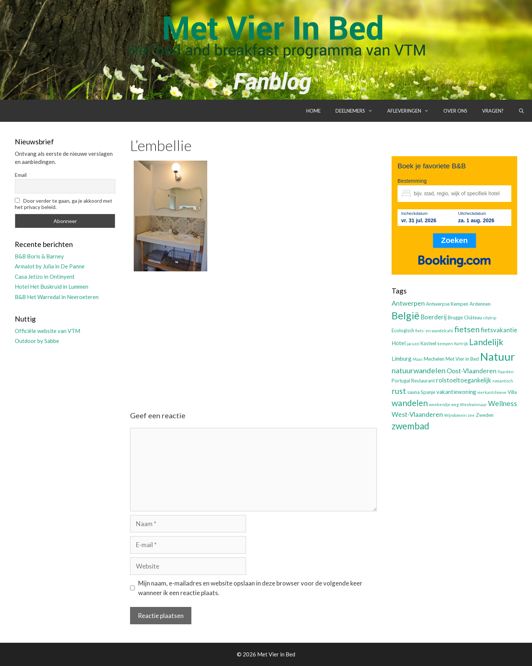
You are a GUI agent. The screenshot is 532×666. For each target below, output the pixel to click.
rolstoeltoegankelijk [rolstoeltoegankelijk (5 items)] (463, 380)
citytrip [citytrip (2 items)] (489, 317)
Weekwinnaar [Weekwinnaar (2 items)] (473, 404)
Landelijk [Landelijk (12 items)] (486, 342)
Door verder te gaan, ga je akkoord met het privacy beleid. (63, 204)
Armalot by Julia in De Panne (50, 266)
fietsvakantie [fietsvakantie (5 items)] (499, 330)
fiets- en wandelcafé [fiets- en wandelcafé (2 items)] (434, 330)
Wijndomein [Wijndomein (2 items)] (455, 415)
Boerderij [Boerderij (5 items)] (434, 317)
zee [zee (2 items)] (471, 415)
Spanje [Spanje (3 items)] (428, 392)
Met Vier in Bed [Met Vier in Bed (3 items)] (462, 359)
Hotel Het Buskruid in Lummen (51, 286)
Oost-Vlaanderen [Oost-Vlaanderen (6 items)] (472, 371)
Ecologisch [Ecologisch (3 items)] (403, 330)
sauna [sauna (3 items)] (413, 392)
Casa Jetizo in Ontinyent (45, 276)
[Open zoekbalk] (521, 111)
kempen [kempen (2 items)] (445, 343)
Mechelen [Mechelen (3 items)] (434, 359)
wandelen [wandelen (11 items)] (410, 403)
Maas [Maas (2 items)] (418, 359)
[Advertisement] (253, 335)
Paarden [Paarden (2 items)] (506, 371)
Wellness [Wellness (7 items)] (502, 403)
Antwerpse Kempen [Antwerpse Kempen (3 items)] (447, 304)
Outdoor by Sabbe (37, 340)
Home (313, 111)
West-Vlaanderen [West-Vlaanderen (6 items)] (417, 414)
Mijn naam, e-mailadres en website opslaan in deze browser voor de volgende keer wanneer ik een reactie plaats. (250, 588)
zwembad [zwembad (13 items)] (410, 425)
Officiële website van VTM (47, 330)
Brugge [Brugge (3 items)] (455, 317)
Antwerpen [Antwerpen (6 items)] (408, 303)
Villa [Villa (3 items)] (512, 392)
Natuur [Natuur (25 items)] (497, 356)
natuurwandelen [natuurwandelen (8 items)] (419, 370)
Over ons (455, 111)
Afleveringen (411, 111)
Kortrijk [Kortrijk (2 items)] (461, 343)
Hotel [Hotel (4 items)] (399, 343)
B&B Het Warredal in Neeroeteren (57, 296)
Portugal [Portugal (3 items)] (401, 381)
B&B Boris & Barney (39, 256)
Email (21, 175)
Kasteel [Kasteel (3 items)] (428, 343)
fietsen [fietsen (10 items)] (467, 329)
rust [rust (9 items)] (399, 390)
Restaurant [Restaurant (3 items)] (423, 381)
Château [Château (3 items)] (473, 317)
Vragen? (493, 111)
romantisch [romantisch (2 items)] (502, 380)
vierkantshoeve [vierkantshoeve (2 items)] (492, 392)
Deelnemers (357, 111)
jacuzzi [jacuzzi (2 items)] (413, 343)
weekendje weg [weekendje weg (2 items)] (444, 404)
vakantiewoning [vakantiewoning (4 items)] (456, 391)
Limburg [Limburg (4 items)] (402, 358)
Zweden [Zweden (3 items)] (485, 415)
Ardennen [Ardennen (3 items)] (480, 304)
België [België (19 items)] (406, 315)
